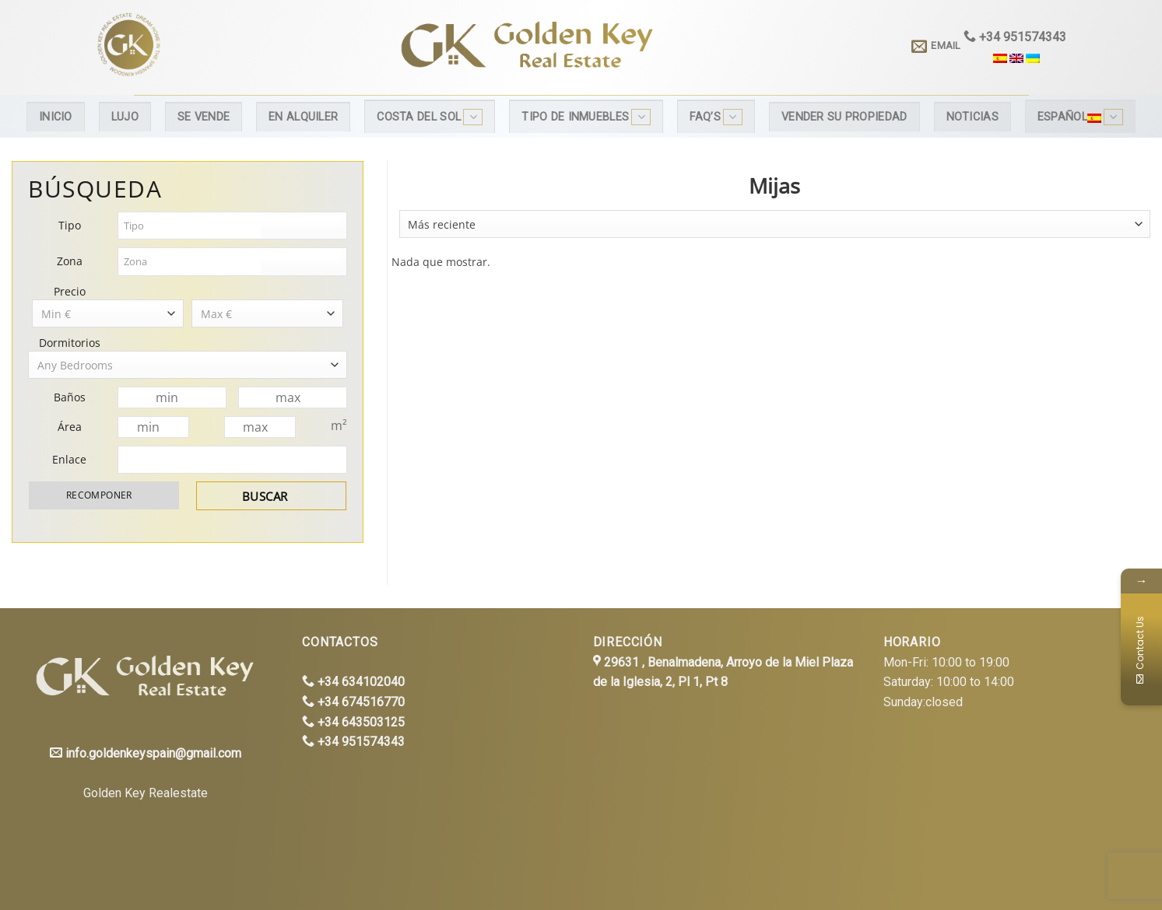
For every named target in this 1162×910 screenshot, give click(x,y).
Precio (70, 291)
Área (70, 426)
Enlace (69, 459)
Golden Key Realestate (145, 793)
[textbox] (190, 226)
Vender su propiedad (844, 117)
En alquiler (303, 117)
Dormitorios (69, 342)
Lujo (125, 117)
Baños (70, 397)
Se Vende (203, 117)
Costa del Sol (430, 117)
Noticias (972, 117)
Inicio (55, 117)
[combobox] (774, 224)
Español (1080, 117)
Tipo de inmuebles (586, 117)
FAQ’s (716, 117)
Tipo (69, 225)
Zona (69, 261)
